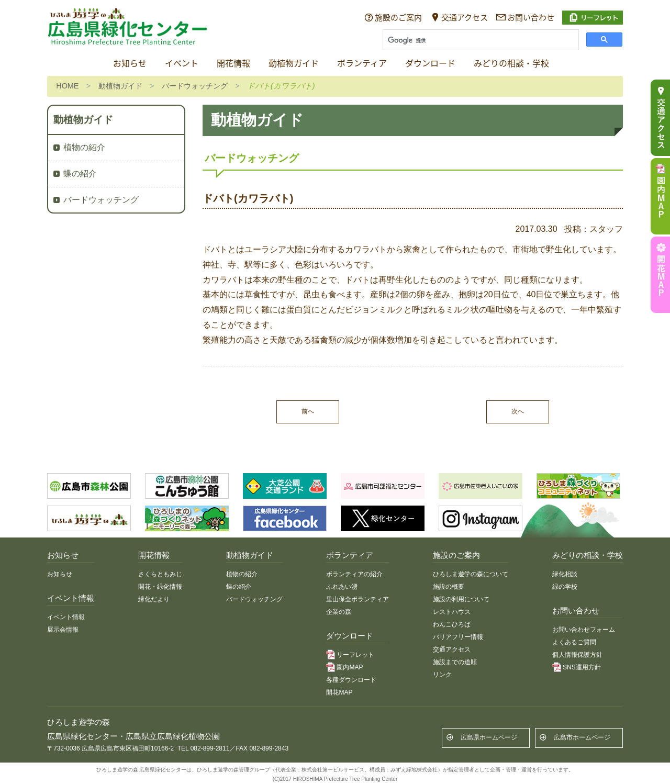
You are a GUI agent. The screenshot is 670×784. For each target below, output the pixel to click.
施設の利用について (461, 599)
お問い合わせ (530, 17)
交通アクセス (464, 17)
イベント (181, 63)
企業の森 (338, 611)
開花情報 (233, 63)
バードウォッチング (195, 86)
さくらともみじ (160, 574)
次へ (517, 411)
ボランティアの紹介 (354, 574)
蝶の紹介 (80, 173)
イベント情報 (66, 617)
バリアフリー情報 (458, 637)
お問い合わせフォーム (583, 629)
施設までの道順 (455, 662)
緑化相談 (564, 574)
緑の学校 (564, 586)
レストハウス (452, 611)
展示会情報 (63, 629)
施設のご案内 (398, 17)
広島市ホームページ (582, 737)
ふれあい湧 (342, 586)
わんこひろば (452, 624)
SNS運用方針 (582, 667)
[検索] (480, 41)
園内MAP (350, 667)
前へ (308, 411)
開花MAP (339, 692)
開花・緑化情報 (160, 586)
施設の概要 (448, 586)
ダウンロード (430, 63)
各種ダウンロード (351, 680)
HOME (67, 86)
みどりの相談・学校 (511, 63)
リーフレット (355, 654)
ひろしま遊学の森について (470, 574)
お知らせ (130, 63)
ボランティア (362, 63)
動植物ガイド (294, 63)
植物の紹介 (84, 147)
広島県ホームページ (489, 737)
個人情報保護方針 (577, 654)
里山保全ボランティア (357, 599)
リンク (442, 674)
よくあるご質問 (574, 642)
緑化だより (154, 599)
